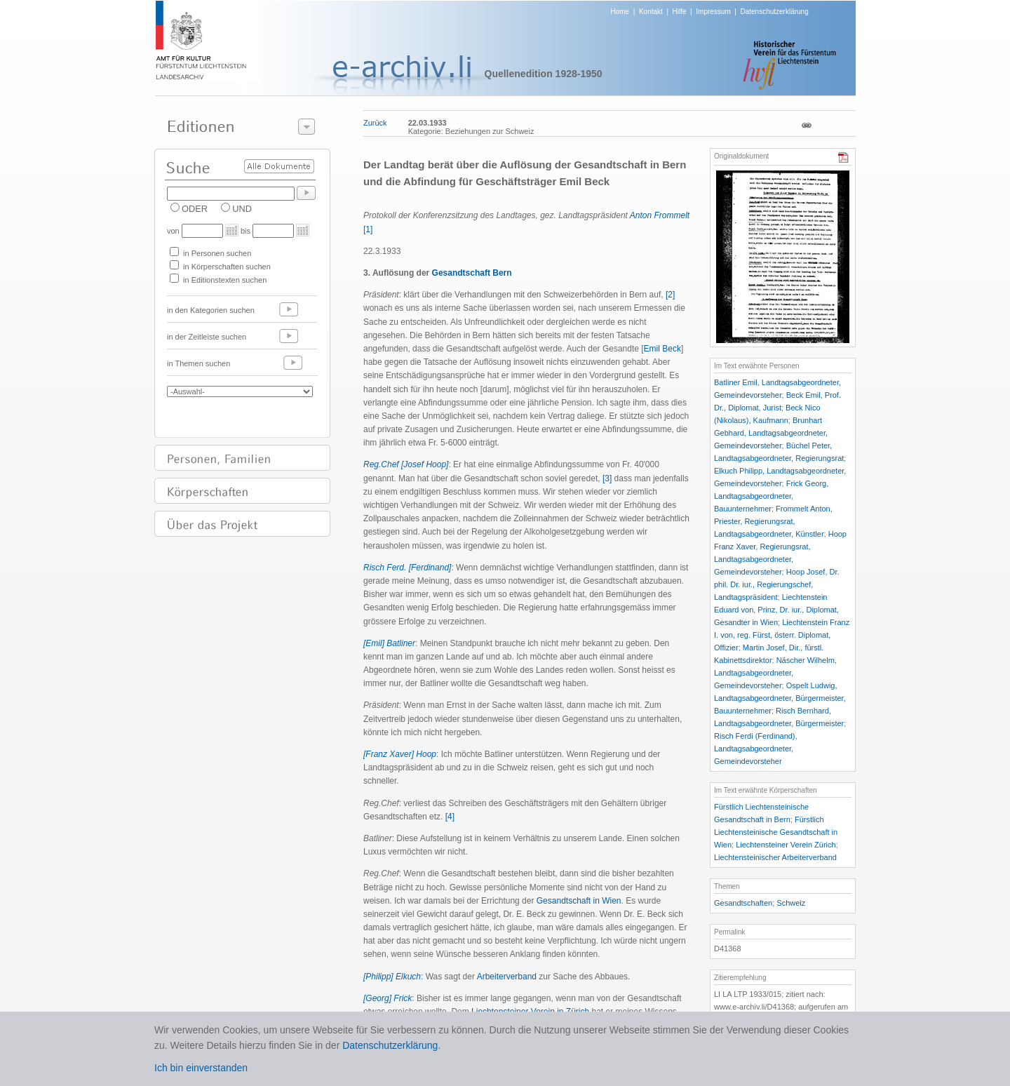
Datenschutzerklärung (774, 11)
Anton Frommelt (659, 215)
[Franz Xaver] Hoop (399, 754)
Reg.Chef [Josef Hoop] (405, 464)
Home (620, 11)
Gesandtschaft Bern (472, 273)
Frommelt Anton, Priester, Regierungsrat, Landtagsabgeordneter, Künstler (773, 521)
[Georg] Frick (387, 998)
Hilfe (680, 11)
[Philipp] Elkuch (392, 976)
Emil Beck (662, 349)
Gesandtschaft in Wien (579, 901)
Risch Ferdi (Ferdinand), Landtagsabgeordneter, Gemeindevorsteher (755, 748)
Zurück (375, 123)
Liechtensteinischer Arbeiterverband (775, 857)
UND (242, 208)
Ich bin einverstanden (201, 1067)
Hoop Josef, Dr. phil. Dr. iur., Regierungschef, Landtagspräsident (777, 584)
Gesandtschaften (743, 903)
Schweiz (790, 903)
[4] (449, 817)
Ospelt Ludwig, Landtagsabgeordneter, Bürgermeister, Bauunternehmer (780, 698)
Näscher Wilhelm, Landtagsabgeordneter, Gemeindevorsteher (775, 673)
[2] (670, 295)
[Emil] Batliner (389, 643)
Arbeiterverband (507, 976)
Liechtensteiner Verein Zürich (785, 844)
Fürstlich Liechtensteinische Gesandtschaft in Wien (775, 832)
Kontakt (651, 11)
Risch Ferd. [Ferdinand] (407, 567)
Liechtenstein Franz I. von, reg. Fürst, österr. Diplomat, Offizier (781, 635)
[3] (607, 478)
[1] (367, 229)
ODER (195, 208)
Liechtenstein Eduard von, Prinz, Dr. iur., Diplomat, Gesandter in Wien (776, 609)
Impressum (713, 11)
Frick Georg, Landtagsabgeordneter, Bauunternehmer (771, 496)
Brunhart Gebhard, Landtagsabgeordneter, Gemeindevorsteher (771, 433)
